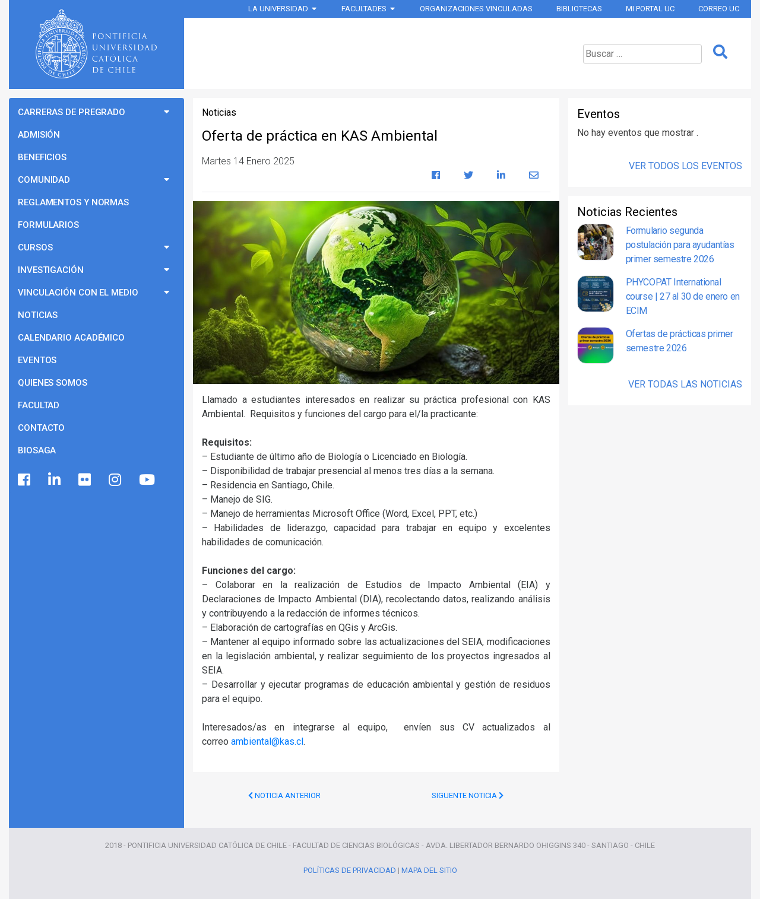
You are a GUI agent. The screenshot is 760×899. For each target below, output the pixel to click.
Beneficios (42, 157)
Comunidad (44, 179)
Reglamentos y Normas (73, 202)
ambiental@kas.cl (267, 741)
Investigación (51, 270)
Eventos (37, 360)
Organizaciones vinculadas (476, 8)
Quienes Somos (52, 382)
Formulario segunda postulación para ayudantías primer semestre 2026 (680, 245)
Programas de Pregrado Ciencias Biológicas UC (374, 53)
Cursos (35, 247)
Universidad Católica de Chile (96, 44)
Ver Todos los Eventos (685, 165)
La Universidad (278, 8)
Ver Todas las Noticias (685, 384)
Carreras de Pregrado (71, 112)
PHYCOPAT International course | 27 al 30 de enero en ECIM (683, 296)
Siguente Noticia (468, 795)
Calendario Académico (71, 337)
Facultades (364, 8)
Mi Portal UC (650, 8)
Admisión (39, 134)
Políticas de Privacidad (349, 870)
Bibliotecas (579, 8)
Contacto (41, 428)
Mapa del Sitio (429, 870)
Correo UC (718, 8)
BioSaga (37, 450)
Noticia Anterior (284, 795)
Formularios (48, 225)
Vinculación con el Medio (78, 292)
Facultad (38, 405)
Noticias (38, 315)
